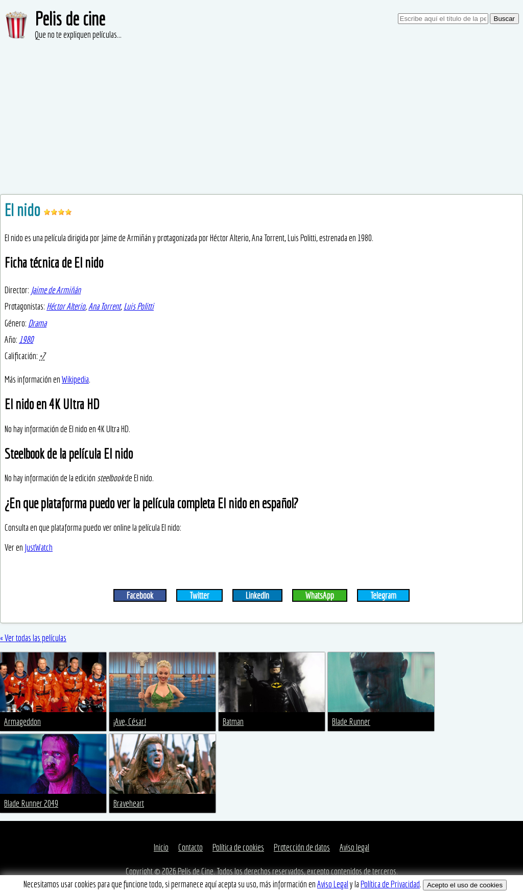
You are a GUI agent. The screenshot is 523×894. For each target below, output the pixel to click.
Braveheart (128, 803)
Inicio (161, 847)
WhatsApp (319, 595)
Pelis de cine (70, 18)
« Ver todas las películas (33, 637)
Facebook (140, 595)
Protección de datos (302, 847)
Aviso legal (354, 847)
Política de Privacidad (390, 884)
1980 (26, 339)
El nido (24, 210)
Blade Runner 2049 (31, 803)
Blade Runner (351, 721)
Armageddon (22, 721)
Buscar (504, 18)
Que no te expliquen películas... (78, 34)
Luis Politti (139, 306)
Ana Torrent (104, 306)
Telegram (383, 595)
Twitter (199, 595)
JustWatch (39, 547)
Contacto (190, 847)
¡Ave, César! (129, 721)
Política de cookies (238, 847)
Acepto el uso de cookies (465, 885)
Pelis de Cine (195, 871)
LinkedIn (257, 595)
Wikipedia (75, 379)
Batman (233, 721)
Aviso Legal (332, 884)
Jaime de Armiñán (56, 290)
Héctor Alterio (65, 306)
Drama (37, 323)
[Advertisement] (261, 117)
